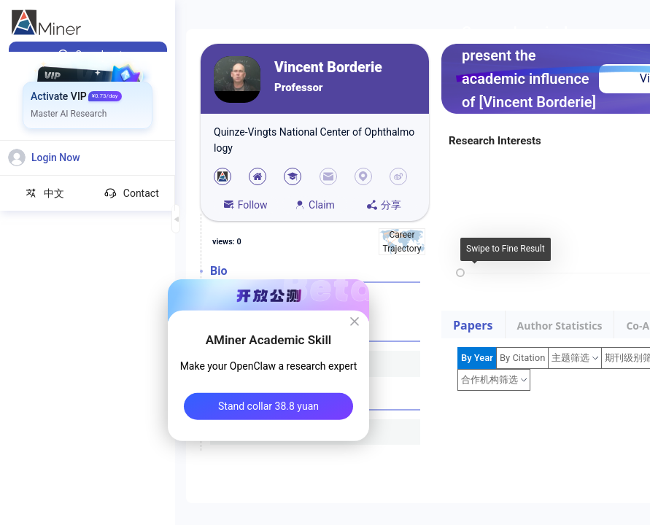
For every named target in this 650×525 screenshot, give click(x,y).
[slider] (460, 273)
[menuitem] (88, 55)
